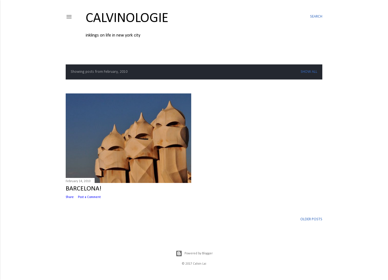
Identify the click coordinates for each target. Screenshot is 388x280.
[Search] (316, 16)
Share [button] (70, 197)
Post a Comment (89, 197)
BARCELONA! (83, 188)
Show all (309, 72)
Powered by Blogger (194, 253)
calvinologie (127, 18)
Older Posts (311, 219)
